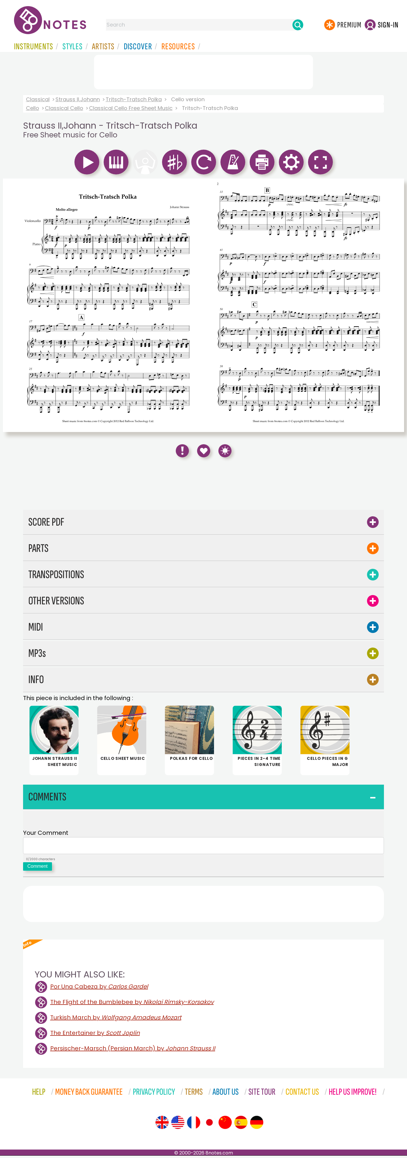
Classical (38, 99)
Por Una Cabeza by (99, 989)
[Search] (297, 24)
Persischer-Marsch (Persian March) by (132, 1051)
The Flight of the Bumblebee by (132, 1004)
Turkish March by (115, 1020)
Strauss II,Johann (77, 99)
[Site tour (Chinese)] (225, 1124)
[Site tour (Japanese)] (209, 1124)
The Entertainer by (95, 1035)
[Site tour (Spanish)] (241, 1124)
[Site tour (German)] (256, 1124)
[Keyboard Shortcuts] (225, 450)
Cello (32, 108)
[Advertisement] (203, 71)
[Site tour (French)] (193, 1124)
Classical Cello (64, 108)
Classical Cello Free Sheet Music (131, 108)
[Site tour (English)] (162, 1124)
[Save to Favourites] (203, 450)
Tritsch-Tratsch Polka (134, 99)
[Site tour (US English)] (178, 1124)
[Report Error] (182, 450)
